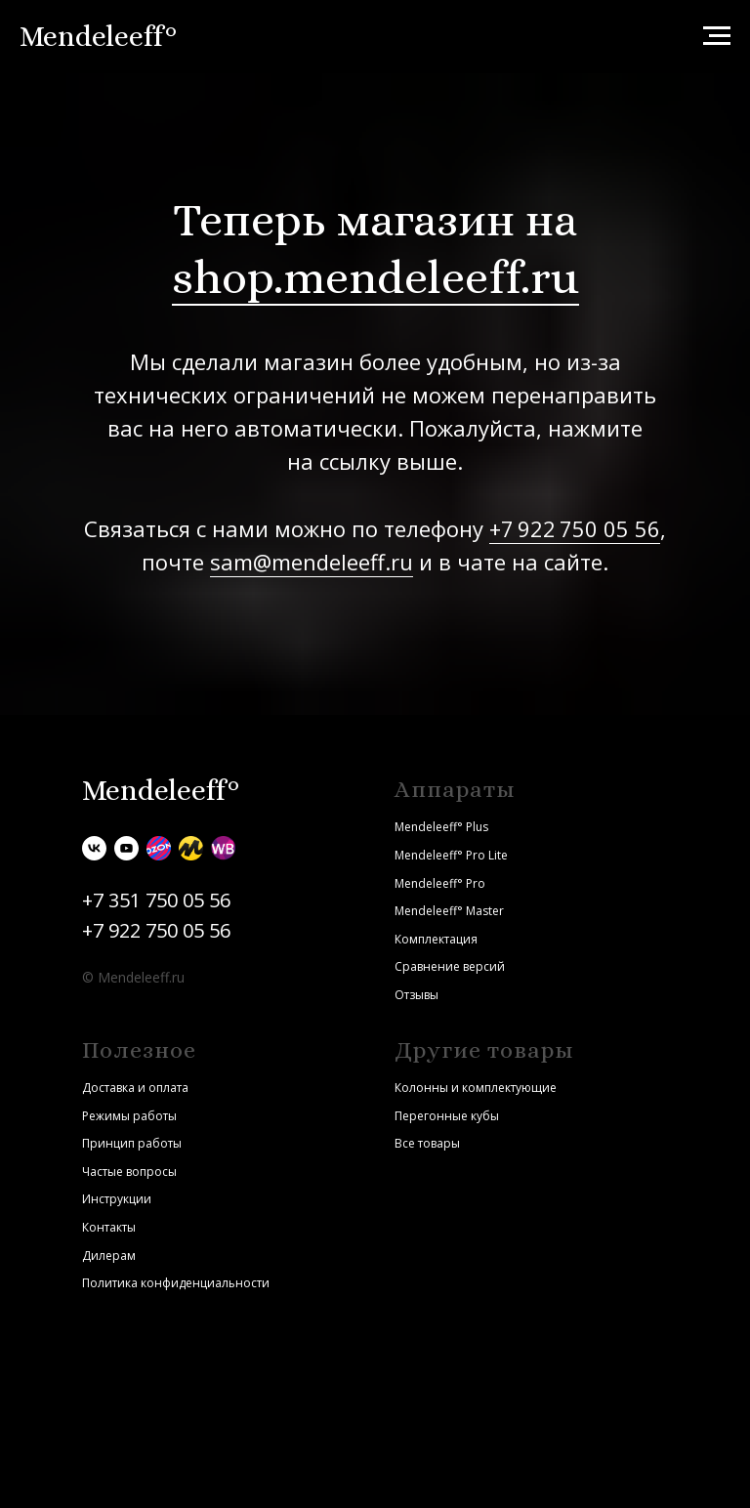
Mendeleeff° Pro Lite (451, 855)
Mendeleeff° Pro (440, 883)
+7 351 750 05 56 (156, 900)
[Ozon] (158, 848)
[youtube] (126, 848)
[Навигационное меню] (716, 36)
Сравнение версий (450, 966)
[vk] (94, 848)
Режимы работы (129, 1116)
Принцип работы (132, 1143)
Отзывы (416, 994)
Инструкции (116, 1199)
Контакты (109, 1227)
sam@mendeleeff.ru (311, 561)
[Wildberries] (223, 848)
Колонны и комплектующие (476, 1087)
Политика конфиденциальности (176, 1283)
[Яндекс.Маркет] (191, 848)
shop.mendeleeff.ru (375, 277)
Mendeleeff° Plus (441, 826)
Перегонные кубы (447, 1116)
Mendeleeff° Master (449, 910)
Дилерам (109, 1255)
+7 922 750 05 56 (574, 528)
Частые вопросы (129, 1171)
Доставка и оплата (135, 1087)
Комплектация (436, 939)
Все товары (427, 1143)
